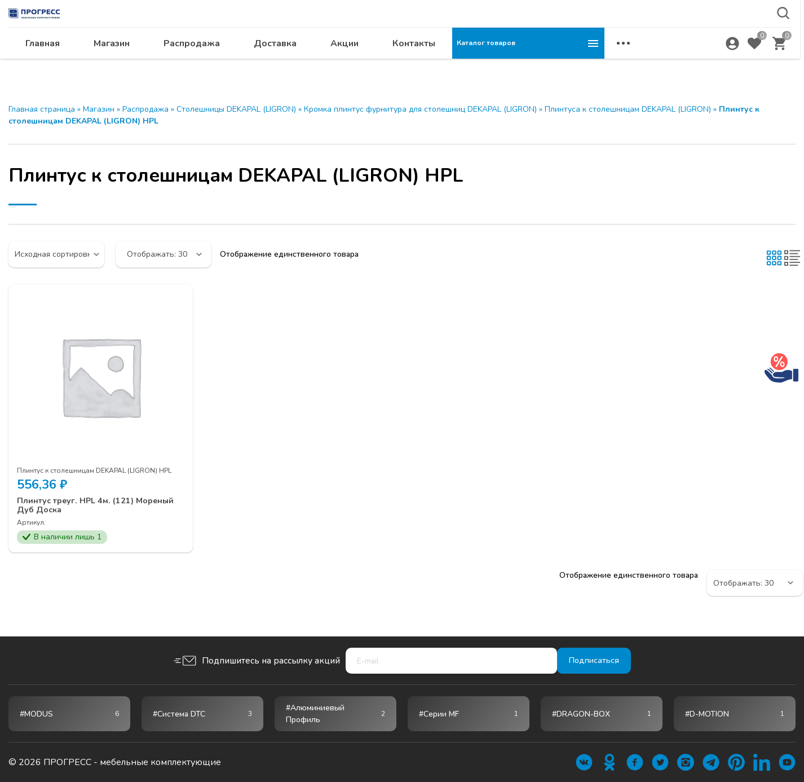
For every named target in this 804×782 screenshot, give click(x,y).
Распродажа (344, 65)
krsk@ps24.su (710, 37)
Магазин (264, 65)
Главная (195, 65)
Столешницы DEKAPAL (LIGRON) (236, 109)
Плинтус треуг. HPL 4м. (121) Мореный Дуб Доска (81, 506)
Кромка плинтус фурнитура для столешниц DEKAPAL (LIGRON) (420, 109)
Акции (497, 65)
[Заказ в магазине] (56, 254)
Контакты (566, 65)
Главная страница (41, 109)
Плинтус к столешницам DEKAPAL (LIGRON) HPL (94, 470)
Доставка (427, 65)
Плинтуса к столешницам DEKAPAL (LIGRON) (628, 109)
